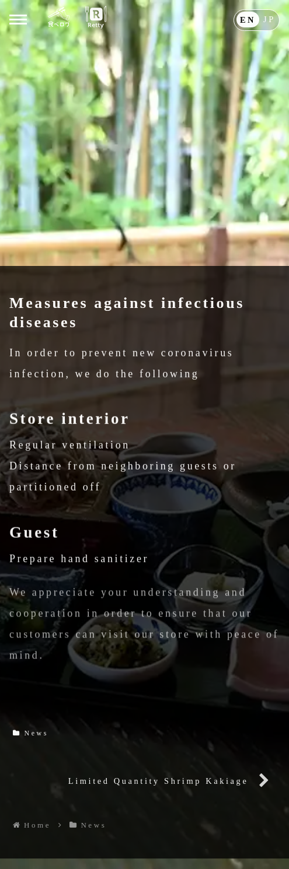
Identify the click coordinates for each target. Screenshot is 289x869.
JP (269, 18)
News (30, 732)
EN (248, 18)
